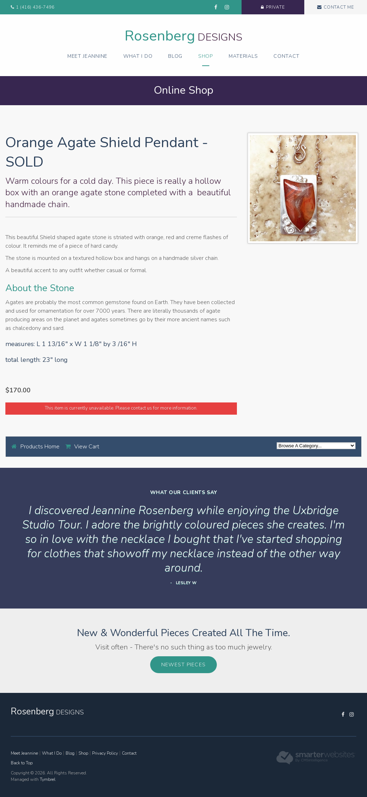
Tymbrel (48, 779)
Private (275, 7)
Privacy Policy (105, 753)
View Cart (86, 447)
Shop (205, 56)
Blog (175, 56)
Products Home (39, 447)
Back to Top (22, 763)
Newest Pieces (183, 664)
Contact (286, 56)
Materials (243, 56)
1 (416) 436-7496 (35, 7)
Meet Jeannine (87, 56)
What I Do (137, 56)
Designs (183, 37)
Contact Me (339, 7)
